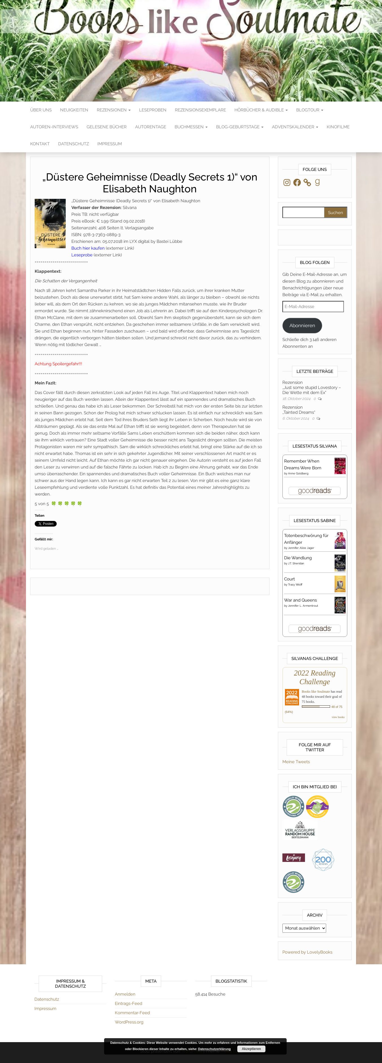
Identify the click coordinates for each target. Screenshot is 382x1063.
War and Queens (300, 600)
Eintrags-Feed (128, 1003)
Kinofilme (338, 126)
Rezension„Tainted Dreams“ (298, 410)
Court (289, 579)
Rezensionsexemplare (200, 110)
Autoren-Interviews (54, 126)
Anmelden (125, 994)
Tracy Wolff (295, 584)
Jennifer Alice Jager (301, 547)
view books (338, 717)
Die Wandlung (298, 557)
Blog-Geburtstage (240, 126)
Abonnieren (302, 325)
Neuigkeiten (74, 110)
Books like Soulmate (316, 692)
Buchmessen (191, 126)
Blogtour (309, 110)
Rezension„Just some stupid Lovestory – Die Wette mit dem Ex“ (311, 387)
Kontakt (40, 143)
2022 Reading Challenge (314, 677)
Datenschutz (73, 143)
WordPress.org (129, 1022)
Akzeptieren (251, 1049)
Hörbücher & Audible (261, 110)
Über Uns (41, 110)
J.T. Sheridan (296, 563)
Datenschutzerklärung (214, 1049)
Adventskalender (295, 126)
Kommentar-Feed (132, 1012)
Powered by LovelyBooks (307, 952)
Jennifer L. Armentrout (303, 605)
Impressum (109, 143)
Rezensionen (114, 110)
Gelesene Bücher (107, 126)
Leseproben (152, 110)
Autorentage (150, 126)
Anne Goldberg (298, 473)
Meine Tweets (296, 761)
